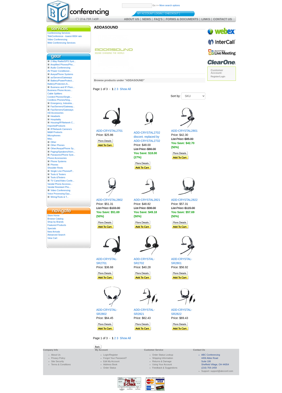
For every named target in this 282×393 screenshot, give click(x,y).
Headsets (55, 116)
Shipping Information (162, 358)
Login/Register (110, 355)
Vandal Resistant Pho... (59, 187)
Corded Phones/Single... (60, 97)
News (146, 19)
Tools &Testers (57, 177)
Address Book (110, 364)
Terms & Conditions (61, 364)
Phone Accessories (57, 158)
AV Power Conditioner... (59, 71)
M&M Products (55, 132)
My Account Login (149, 13)
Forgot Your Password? (115, 358)
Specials (52, 228)
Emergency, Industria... (62, 103)
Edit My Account (111, 361)
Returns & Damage (162, 361)
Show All (125, 89)
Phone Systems (58, 161)
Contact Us (222, 19)
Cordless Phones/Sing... (60, 100)
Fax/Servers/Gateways (62, 110)
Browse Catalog (56, 218)
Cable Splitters (55, 93)
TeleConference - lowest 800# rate (65, 36)
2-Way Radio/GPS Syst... (63, 61)
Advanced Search (56, 234)
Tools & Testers (58, 174)
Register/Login (218, 76)
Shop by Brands (56, 222)
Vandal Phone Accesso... (60, 184)
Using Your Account (162, 364)
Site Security (57, 361)
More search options (169, 5)
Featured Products (57, 225)
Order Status (109, 367)
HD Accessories (56, 113)
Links (205, 19)
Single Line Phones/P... (62, 171)
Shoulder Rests (55, 167)
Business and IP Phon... (63, 87)
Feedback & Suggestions (164, 367)
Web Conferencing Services (61, 43)
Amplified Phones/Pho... (62, 64)
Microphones (54, 135)
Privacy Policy (58, 358)
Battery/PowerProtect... (62, 80)
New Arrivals (54, 231)
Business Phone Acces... (60, 90)
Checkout (171, 13)
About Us (131, 19)
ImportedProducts (56, 126)
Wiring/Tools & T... (60, 197)
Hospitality (56, 119)
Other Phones (58, 145)
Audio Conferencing (60, 67)
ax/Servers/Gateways (61, 77)
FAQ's (158, 19)
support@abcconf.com (221, 371)
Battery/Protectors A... (59, 84)
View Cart (52, 238)
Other (53, 142)
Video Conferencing (57, 39)
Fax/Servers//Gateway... (63, 106)
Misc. (50, 139)
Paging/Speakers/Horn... (63, 151)
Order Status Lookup (162, 355)
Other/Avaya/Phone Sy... (63, 148)
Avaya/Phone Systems (61, 74)
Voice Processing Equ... (59, 193)
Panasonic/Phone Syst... (63, 155)
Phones (54, 164)
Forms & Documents (182, 19)
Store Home (54, 215)
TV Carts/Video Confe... (62, 180)
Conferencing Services (59, 33)
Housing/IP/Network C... (63, 122)
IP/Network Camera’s (61, 129)
